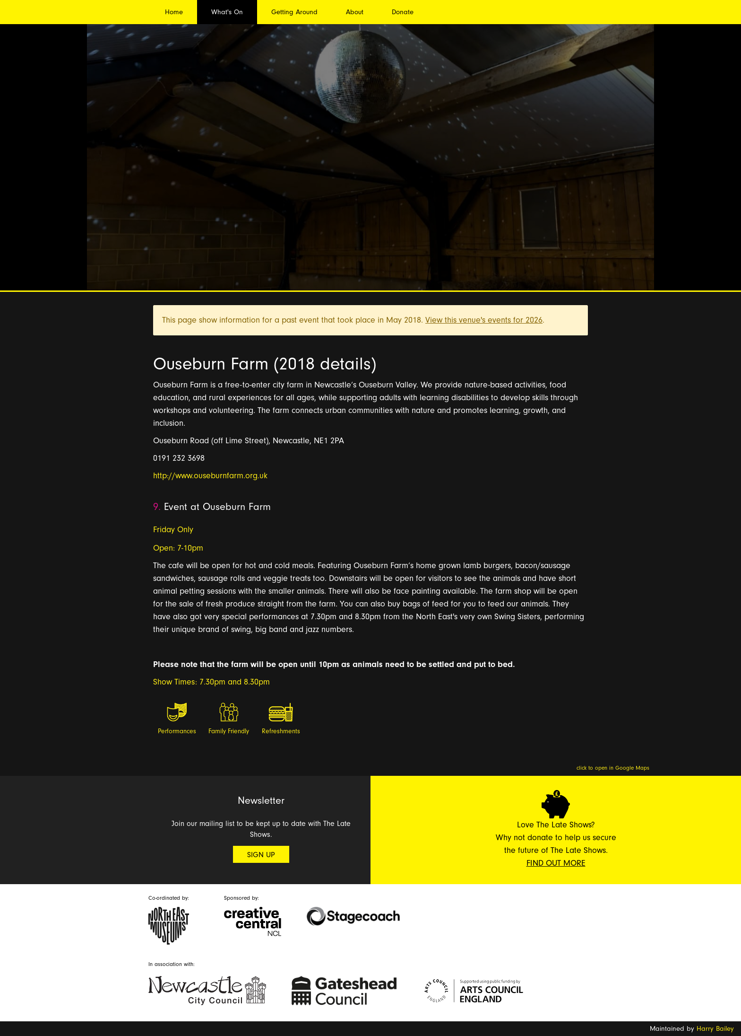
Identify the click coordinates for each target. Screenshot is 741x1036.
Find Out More (556, 863)
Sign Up (261, 855)
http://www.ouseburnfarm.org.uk (210, 476)
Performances (177, 731)
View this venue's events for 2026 (484, 320)
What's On (227, 12)
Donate (403, 12)
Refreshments (281, 731)
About (354, 12)
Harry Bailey (715, 1029)
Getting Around (294, 12)
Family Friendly (228, 731)
